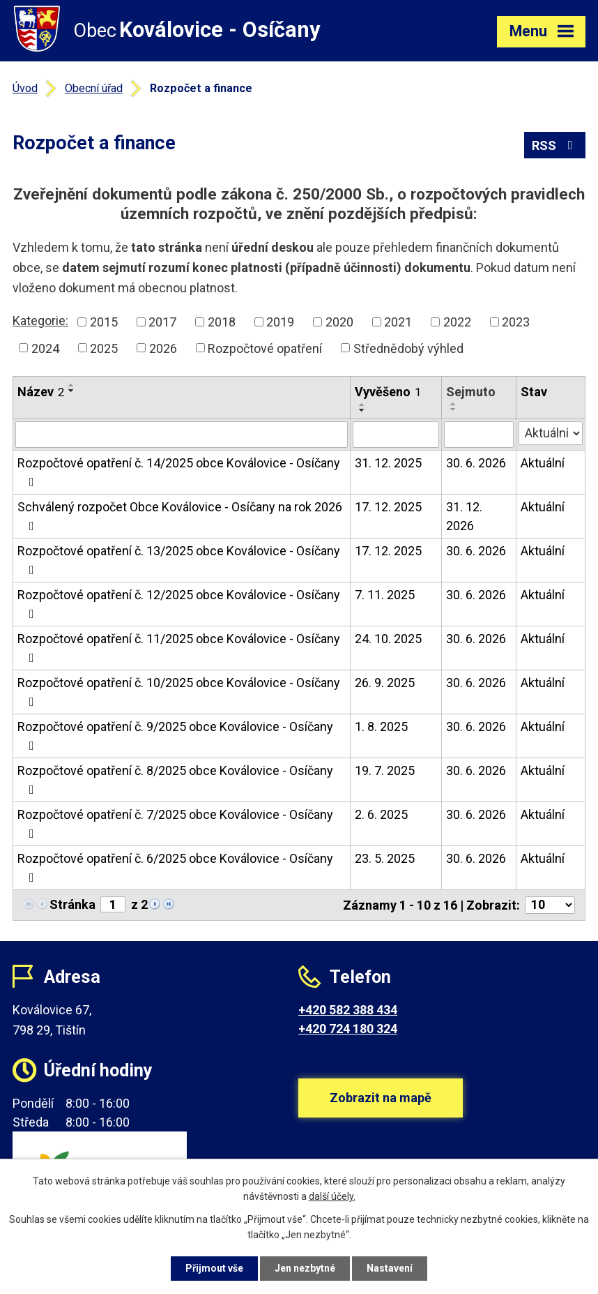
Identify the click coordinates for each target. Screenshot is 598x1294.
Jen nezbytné (305, 1268)
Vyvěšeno (388, 391)
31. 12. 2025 (388, 463)
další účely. (332, 1197)
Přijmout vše (214, 1268)
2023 (516, 322)
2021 (398, 322)
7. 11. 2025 (385, 594)
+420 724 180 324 (347, 1028)
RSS (555, 145)
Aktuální (543, 463)
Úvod (25, 88)
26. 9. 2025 (385, 682)
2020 (339, 322)
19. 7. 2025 (385, 770)
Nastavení (390, 1268)
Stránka (72, 904)
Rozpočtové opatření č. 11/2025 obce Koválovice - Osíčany (178, 647)
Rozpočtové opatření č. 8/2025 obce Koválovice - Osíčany (175, 779)
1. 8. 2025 (381, 726)
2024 (45, 347)
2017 (162, 322)
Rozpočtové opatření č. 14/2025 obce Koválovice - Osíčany (178, 472)
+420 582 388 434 (347, 1009)
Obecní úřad (94, 88)
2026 (163, 347)
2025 (104, 347)
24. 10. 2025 (388, 638)
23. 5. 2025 (385, 858)
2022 (457, 322)
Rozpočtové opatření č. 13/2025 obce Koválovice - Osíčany (178, 559)
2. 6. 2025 (381, 814)
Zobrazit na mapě (380, 1097)
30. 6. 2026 (476, 463)
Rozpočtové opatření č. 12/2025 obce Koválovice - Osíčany (178, 603)
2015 (104, 322)
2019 (280, 322)
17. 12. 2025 (388, 506)
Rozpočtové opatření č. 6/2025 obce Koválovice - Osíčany (175, 867)
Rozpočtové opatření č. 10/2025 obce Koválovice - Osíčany (178, 691)
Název (40, 391)
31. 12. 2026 (464, 516)
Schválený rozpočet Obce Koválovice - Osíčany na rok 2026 (179, 515)
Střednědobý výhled (408, 347)
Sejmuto (471, 391)
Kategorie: (40, 320)
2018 (222, 322)
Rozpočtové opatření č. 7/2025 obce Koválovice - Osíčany (175, 823)
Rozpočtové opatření (265, 347)
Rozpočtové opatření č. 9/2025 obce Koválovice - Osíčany (175, 735)
